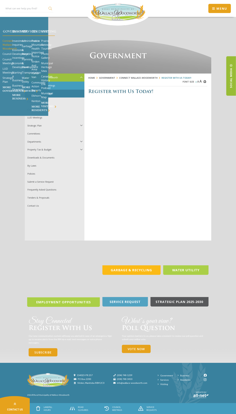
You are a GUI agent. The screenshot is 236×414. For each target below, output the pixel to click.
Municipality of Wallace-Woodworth (118, 13)
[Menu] (219, 8)
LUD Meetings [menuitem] (34, 117)
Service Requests (147, 408)
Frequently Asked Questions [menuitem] (41, 189)
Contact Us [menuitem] (33, 205)
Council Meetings (113, 408)
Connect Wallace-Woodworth (138, 77)
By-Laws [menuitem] (31, 165)
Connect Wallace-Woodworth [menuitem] (42, 77)
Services (164, 379)
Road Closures (79, 408)
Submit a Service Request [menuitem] (40, 181)
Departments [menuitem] (34, 141)
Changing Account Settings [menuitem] (41, 85)
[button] (81, 77)
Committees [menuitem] (33, 133)
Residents (185, 379)
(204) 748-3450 (124, 379)
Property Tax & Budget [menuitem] (39, 149)
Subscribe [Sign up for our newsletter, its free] (43, 352)
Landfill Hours (44, 408)
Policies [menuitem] (31, 173)
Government (107, 77)
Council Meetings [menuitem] (36, 109)
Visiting (164, 384)
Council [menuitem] (31, 101)
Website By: (201, 395)
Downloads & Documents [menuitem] (40, 157)
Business (184, 375)
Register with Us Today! (176, 77)
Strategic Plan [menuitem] (34, 125)
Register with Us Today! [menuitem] (39, 93)
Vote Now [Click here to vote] (136, 349)
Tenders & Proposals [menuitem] (38, 197)
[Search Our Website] (29, 8)
